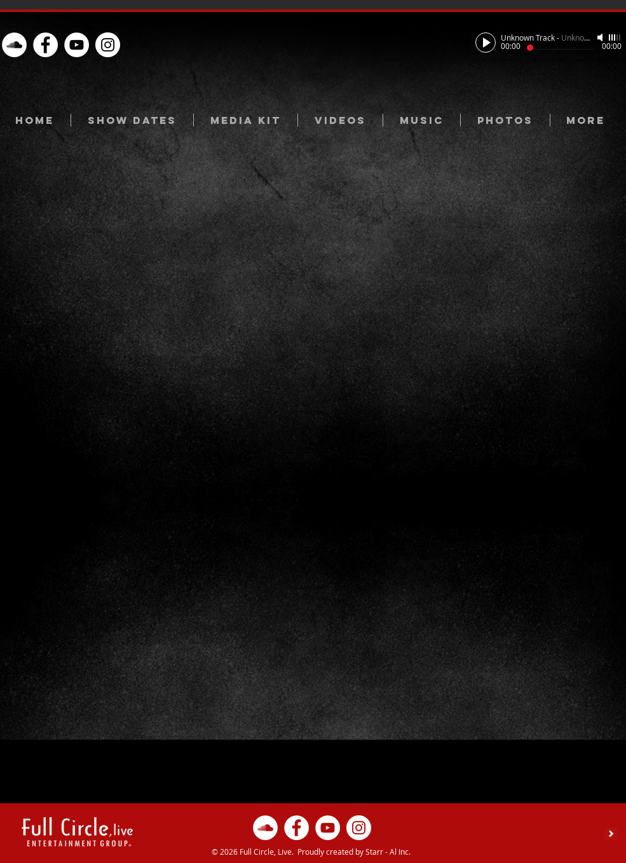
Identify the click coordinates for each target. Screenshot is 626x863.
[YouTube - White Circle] (76, 44)
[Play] (485, 42)
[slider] (615, 37)
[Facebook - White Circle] (45, 44)
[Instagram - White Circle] (107, 44)
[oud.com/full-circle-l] (14, 44)
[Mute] (601, 37)
